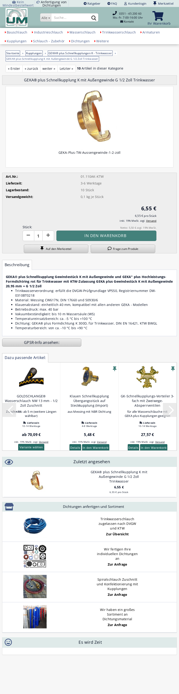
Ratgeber (92, 3)
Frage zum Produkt (123, 249)
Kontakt (129, 21)
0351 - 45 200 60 (130, 14)
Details (75, 447)
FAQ (112, 3)
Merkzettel (163, 3)
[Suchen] (94, 17)
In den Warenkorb (96, 447)
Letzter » (66, 68)
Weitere (102, 41)
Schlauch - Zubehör (49, 41)
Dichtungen (80, 41)
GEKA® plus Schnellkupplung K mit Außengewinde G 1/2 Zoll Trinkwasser (119, 476)
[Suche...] (45, 17)
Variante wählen (31, 447)
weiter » (48, 68)
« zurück (31, 68)
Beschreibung (17, 264)
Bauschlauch (17, 32)
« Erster (14, 68)
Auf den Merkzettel (56, 249)
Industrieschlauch (48, 32)
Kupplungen (17, 41)
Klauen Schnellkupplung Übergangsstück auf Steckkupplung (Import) (89, 401)
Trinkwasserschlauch (119, 32)
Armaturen (151, 32)
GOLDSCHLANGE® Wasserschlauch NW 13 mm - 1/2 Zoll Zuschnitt (31, 401)
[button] (28, 236)
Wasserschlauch (82, 32)
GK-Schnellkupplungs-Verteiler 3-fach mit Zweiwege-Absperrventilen (147, 401)
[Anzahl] (38, 236)
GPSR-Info (33, 342)
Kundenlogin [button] (135, 3)
